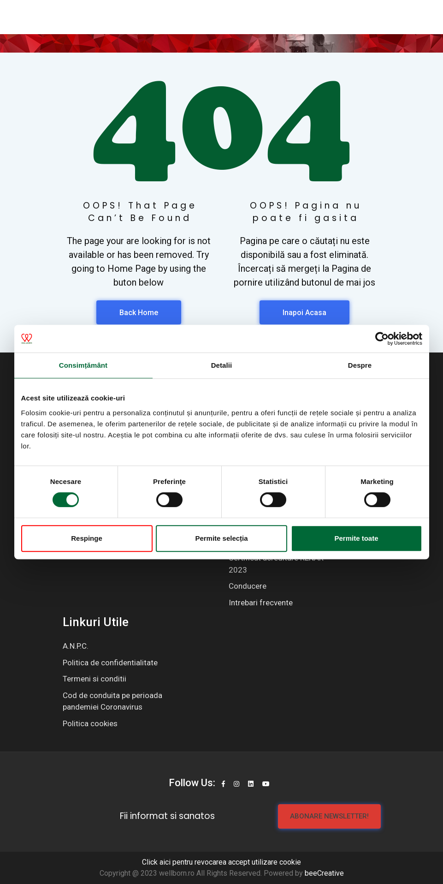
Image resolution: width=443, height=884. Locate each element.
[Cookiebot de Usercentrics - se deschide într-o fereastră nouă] (382, 339)
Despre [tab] (360, 365)
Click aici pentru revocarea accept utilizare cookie (221, 862)
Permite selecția (221, 538)
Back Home (138, 312)
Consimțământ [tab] (83, 365)
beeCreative (324, 873)
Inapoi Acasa (304, 312)
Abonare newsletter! (329, 816)
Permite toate (356, 538)
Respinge (86, 538)
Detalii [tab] (221, 365)
